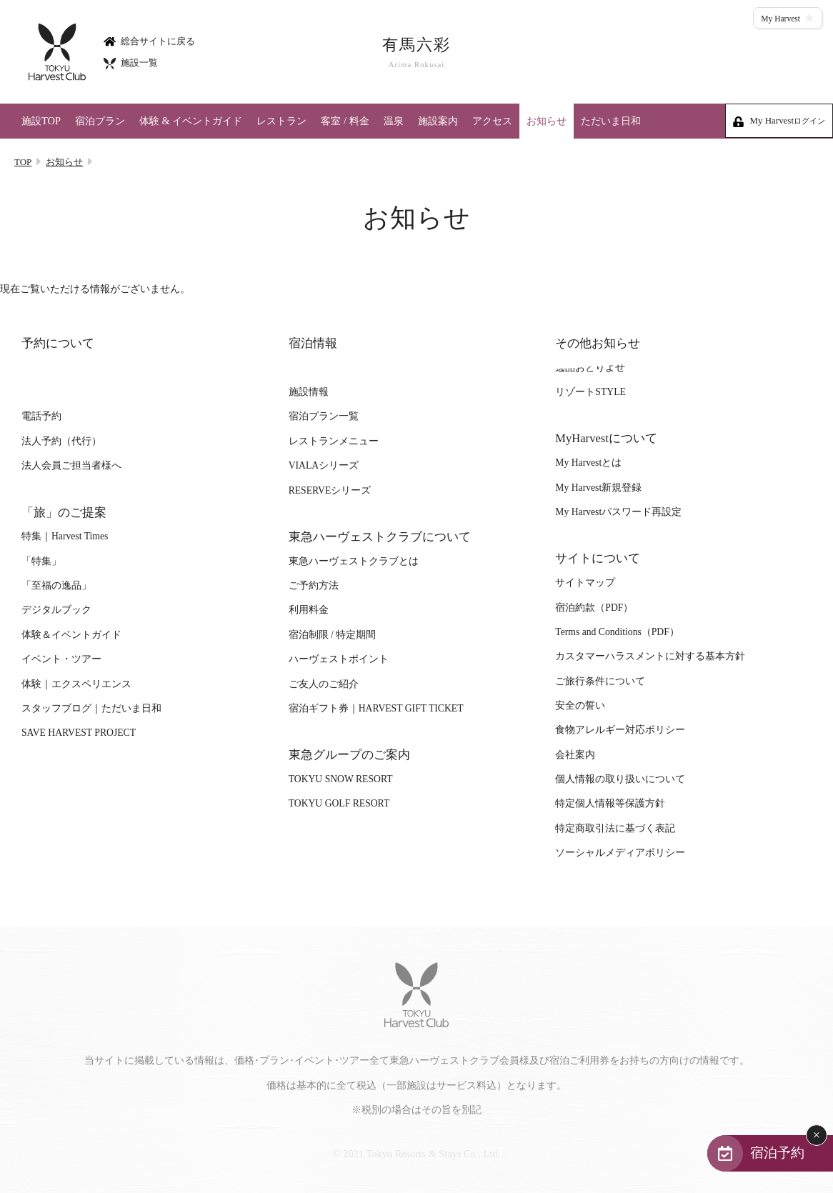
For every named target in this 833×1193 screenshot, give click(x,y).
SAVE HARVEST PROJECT (78, 732)
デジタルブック (56, 609)
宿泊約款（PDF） (594, 607)
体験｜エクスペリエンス (76, 684)
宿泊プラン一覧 (324, 416)
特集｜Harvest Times (64, 536)
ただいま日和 (611, 120)
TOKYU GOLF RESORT (339, 803)
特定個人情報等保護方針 (610, 803)
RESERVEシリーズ (330, 490)
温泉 (394, 120)
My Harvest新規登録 (598, 487)
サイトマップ (585, 582)
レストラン (281, 120)
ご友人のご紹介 (324, 684)
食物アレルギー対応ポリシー (620, 729)
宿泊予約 (777, 1152)
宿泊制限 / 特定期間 (332, 634)
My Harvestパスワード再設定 (618, 511)
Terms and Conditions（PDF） (617, 632)
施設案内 (438, 120)
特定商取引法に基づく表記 (615, 828)
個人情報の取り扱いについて (620, 779)
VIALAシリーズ (324, 465)
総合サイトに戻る (149, 40)
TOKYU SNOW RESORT (341, 779)
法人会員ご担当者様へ (71, 465)
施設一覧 (131, 62)
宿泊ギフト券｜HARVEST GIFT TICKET (376, 708)
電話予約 (41, 416)
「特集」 (41, 561)
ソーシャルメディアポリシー (620, 852)
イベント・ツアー (61, 659)
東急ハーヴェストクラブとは (354, 561)
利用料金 (309, 609)
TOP (22, 161)
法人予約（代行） (61, 441)
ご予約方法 (314, 585)
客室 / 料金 (345, 120)
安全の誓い (580, 705)
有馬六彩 (416, 52)
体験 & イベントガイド (190, 120)
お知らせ (547, 120)
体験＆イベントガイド (71, 634)
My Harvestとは (588, 462)
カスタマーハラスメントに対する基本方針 (650, 656)
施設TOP (41, 120)
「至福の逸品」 (56, 585)
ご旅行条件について (600, 681)
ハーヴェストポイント (339, 659)
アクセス (492, 120)
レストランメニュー (334, 441)
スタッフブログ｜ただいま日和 (91, 708)
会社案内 (575, 754)
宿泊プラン (100, 120)
